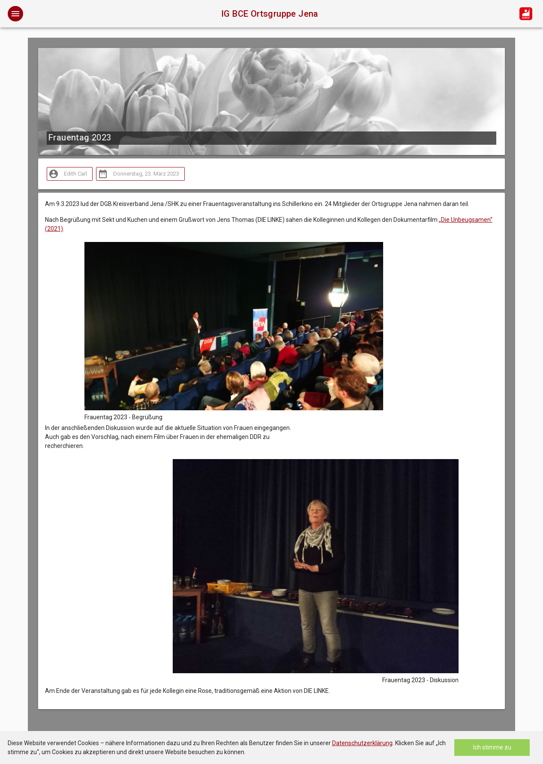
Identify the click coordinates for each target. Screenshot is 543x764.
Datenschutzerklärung (362, 743)
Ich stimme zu (492, 747)
